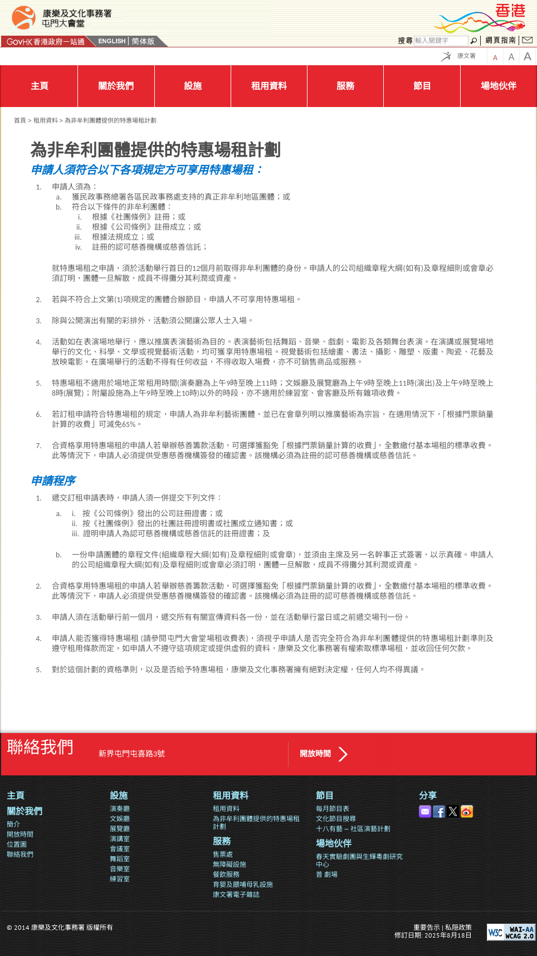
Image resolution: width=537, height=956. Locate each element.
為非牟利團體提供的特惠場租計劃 (256, 822)
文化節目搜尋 (336, 818)
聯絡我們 (20, 854)
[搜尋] (441, 41)
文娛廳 (120, 818)
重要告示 (426, 927)
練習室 (120, 879)
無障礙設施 (229, 864)
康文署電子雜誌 (236, 894)
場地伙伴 (334, 843)
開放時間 (315, 754)
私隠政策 (458, 927)
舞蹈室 (120, 859)
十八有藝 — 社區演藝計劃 (353, 828)
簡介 (13, 824)
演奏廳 (120, 808)
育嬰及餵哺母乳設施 (243, 884)
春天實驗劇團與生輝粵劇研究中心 (359, 860)
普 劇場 (327, 874)
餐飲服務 (226, 874)
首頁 (20, 120)
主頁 (16, 795)
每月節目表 (332, 808)
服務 (222, 841)
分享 (428, 795)
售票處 (223, 854)
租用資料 (45, 120)
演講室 (120, 838)
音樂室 (120, 869)
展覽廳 (120, 828)
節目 (325, 795)
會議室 (120, 849)
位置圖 (17, 844)
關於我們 (24, 811)
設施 (119, 795)
